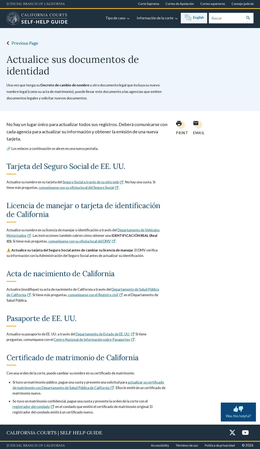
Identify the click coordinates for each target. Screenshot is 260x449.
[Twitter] (232, 432)
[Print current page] (179, 128)
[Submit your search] (248, 18)
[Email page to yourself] (198, 128)
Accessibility (160, 445)
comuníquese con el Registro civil (95, 295)
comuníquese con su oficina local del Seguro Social (79, 187)
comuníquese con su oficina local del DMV (82, 241)
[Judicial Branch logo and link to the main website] (35, 4)
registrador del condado (34, 406)
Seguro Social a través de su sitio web (93, 182)
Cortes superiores (212, 3)
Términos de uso (187, 445)
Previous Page (21, 43)
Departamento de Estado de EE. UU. (105, 334)
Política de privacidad (220, 445)
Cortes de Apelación (180, 3)
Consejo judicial (243, 3)
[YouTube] (245, 432)
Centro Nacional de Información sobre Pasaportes (94, 339)
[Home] (37, 19)
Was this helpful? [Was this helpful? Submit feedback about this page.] (238, 411)
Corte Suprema (148, 3)
